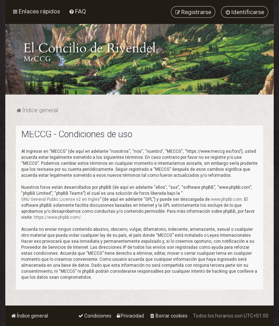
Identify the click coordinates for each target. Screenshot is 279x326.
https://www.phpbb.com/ (57, 217)
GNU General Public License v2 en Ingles (60, 199)
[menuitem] (77, 11)
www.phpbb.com (226, 199)
